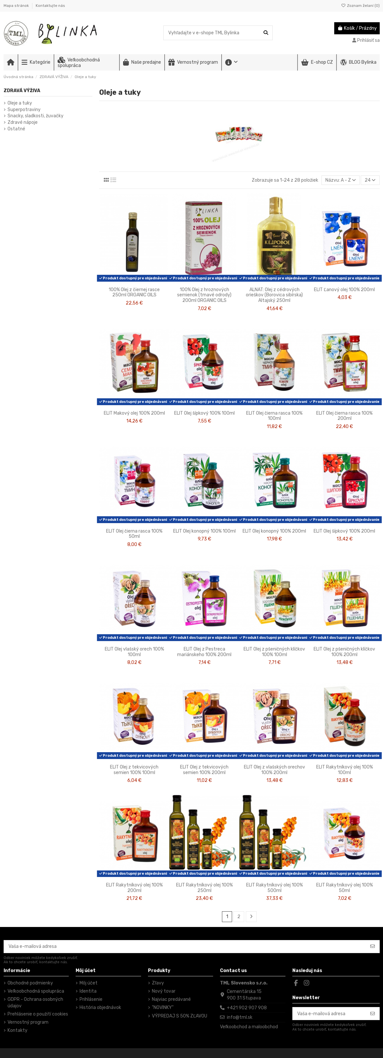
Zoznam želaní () (360, 5)
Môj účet (89, 983)
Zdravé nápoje (23, 122)
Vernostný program (28, 1022)
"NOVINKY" (162, 1007)
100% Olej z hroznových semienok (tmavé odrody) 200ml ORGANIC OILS (204, 295)
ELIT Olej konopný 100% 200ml (274, 531)
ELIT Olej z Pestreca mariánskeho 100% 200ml (204, 651)
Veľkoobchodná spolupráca (36, 991)
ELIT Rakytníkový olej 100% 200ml (134, 887)
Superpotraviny (24, 109)
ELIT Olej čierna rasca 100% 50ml (134, 533)
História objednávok (100, 1007)
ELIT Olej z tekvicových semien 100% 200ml (204, 769)
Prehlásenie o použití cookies (38, 1014)
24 (370, 180)
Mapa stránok (17, 5)
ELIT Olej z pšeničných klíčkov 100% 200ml (344, 651)
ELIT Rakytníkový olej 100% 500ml (274, 887)
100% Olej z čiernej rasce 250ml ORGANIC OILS (134, 292)
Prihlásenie (91, 999)
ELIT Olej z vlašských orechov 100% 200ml (274, 769)
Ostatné (16, 129)
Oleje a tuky (20, 103)
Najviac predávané (171, 999)
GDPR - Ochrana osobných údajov (35, 1003)
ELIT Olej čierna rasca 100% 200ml (344, 416)
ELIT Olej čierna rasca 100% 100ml (274, 416)
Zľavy (158, 983)
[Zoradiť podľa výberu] (340, 180)
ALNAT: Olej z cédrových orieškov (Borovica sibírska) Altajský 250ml (274, 295)
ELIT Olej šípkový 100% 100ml (204, 413)
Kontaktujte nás (50, 5)
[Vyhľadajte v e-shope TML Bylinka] (266, 32)
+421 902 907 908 (247, 1008)
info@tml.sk (239, 1017)
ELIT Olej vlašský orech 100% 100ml (134, 651)
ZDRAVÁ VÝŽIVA (22, 90)
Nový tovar (163, 991)
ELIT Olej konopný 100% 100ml (204, 531)
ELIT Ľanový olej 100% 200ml (344, 289)
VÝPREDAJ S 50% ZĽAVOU (179, 1016)
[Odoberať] (372, 946)
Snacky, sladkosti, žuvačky (36, 116)
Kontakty (17, 1030)
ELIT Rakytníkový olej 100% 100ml (344, 769)
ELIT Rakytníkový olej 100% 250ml (204, 887)
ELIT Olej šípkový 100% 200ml (344, 531)
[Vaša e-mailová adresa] (185, 946)
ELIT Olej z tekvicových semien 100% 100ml (134, 769)
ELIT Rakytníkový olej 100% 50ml (344, 887)
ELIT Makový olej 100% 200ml (134, 413)
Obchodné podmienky (30, 983)
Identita (88, 991)
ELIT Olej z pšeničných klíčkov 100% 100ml (274, 651)
